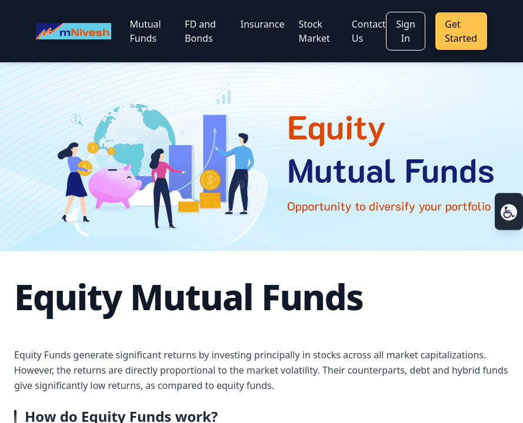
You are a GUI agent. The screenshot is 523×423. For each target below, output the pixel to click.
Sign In (405, 31)
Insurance (263, 24)
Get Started (461, 31)
